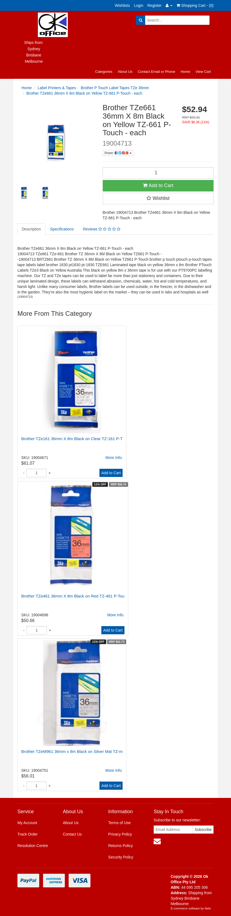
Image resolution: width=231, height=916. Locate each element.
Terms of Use (119, 823)
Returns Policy (120, 845)
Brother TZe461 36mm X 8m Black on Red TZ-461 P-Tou (72, 596)
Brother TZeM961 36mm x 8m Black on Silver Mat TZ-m (72, 751)
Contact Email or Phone (156, 72)
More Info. (114, 457)
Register (154, 5)
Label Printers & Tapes (57, 88)
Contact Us (72, 834)
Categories (104, 72)
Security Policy (120, 857)
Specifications (62, 229)
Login (138, 5)
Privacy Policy (120, 834)
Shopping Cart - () (195, 5)
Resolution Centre (32, 845)
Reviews (101, 229)
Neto (208, 908)
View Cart (203, 72)
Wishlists (122, 5)
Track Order (27, 834)
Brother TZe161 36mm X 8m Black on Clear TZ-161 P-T (72, 438)
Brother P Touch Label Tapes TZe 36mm (115, 88)
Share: (118, 153)
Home (185, 72)
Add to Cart (158, 185)
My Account (27, 823)
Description (31, 229)
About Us (125, 72)
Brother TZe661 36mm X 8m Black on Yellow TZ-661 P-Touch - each (84, 93)
